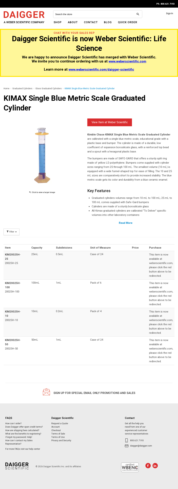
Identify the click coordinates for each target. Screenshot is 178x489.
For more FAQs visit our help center (22, 449)
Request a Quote (59, 423)
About (73, 22)
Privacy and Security (61, 440)
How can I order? (13, 423)
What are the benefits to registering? (23, 433)
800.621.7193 (137, 440)
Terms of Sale (58, 433)
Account (55, 426)
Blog (108, 22)
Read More (125, 223)
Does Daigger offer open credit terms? (24, 426)
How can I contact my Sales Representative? (19, 442)
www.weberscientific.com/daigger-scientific (101, 69)
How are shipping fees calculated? (22, 430)
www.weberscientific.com (127, 61)
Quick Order (127, 22)
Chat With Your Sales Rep (74, 33)
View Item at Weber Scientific (110, 122)
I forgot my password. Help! (18, 437)
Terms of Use (58, 437)
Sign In (169, 13)
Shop (58, 22)
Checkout (56, 430)
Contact (91, 22)
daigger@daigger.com (141, 445)
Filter (11, 231)
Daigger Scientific (13, 24)
